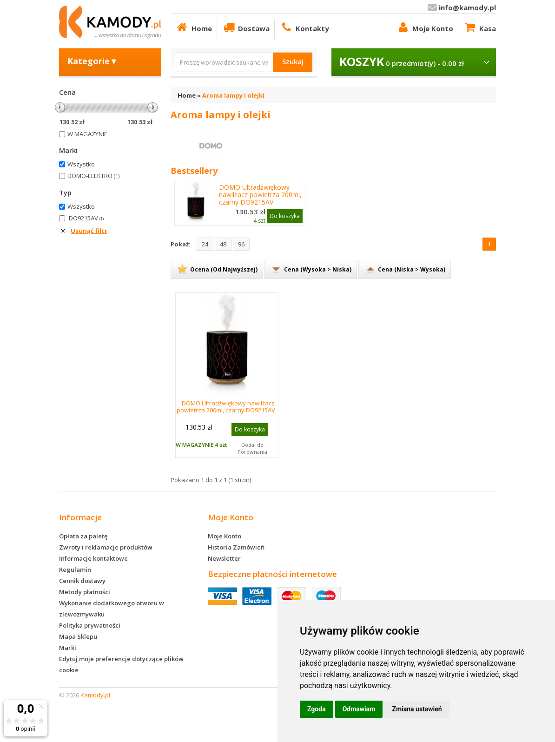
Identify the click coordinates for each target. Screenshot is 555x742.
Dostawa (246, 27)
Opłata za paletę (83, 536)
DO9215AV (86, 218)
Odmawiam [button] (359, 709)
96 (241, 244)
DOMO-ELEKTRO (93, 176)
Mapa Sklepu (78, 636)
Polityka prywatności (89, 625)
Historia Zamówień (236, 547)
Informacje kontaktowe (93, 558)
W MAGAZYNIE (87, 134)
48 (223, 244)
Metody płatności (84, 592)
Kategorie (92, 60)
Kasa (479, 27)
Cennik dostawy (82, 580)
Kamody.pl (95, 695)
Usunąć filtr (89, 230)
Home (193, 27)
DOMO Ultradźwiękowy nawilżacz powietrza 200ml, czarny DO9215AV (260, 195)
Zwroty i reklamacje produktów (105, 547)
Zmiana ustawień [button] (417, 709)
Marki (67, 647)
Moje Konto (424, 27)
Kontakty (304, 27)
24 (205, 244)
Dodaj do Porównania (252, 448)
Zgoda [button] (316, 709)
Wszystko (81, 164)
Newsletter (224, 558)
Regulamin (75, 569)
